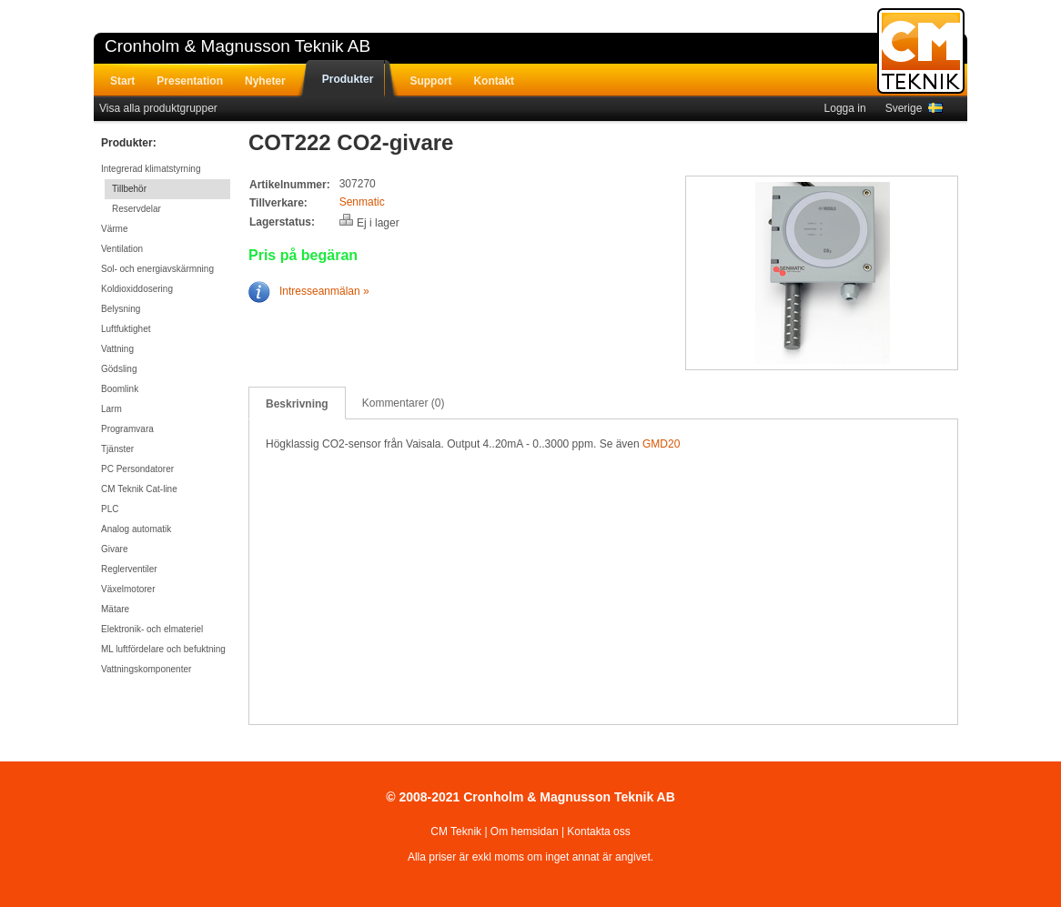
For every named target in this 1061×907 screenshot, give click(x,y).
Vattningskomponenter (146, 669)
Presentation (190, 81)
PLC (109, 509)
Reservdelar (136, 209)
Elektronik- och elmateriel (152, 629)
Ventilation (122, 249)
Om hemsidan (524, 831)
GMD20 (661, 444)
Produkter (348, 79)
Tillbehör (129, 189)
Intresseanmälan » (308, 291)
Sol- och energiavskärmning (157, 269)
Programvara (127, 429)
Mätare (115, 609)
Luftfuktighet (125, 329)
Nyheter (265, 81)
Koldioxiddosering (137, 289)
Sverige (914, 108)
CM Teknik (455, 831)
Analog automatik (136, 529)
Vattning (117, 349)
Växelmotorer (128, 589)
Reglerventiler (129, 569)
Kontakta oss (598, 831)
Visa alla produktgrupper (158, 108)
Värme (114, 229)
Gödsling (118, 369)
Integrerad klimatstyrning (151, 169)
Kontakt (493, 81)
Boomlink (119, 389)
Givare (114, 549)
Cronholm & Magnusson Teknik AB (237, 45)
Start (122, 81)
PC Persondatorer (137, 469)
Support (430, 81)
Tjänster (117, 449)
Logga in (845, 108)
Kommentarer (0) (403, 403)
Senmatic (362, 202)
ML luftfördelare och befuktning (163, 649)
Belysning (120, 309)
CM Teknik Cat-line (139, 489)
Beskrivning (297, 404)
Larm (111, 409)
